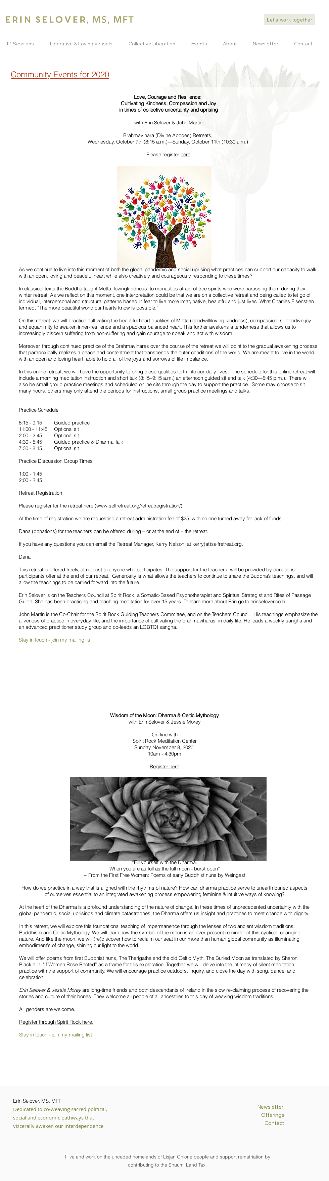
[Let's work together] (289, 19)
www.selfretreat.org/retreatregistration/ (138, 505)
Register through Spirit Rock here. (56, 1022)
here (185, 154)
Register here (164, 766)
